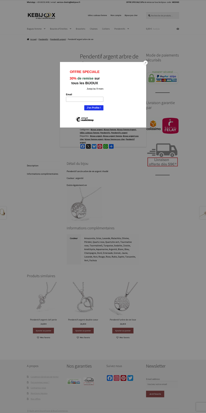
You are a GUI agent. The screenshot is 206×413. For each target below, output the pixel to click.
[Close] (145, 63)
